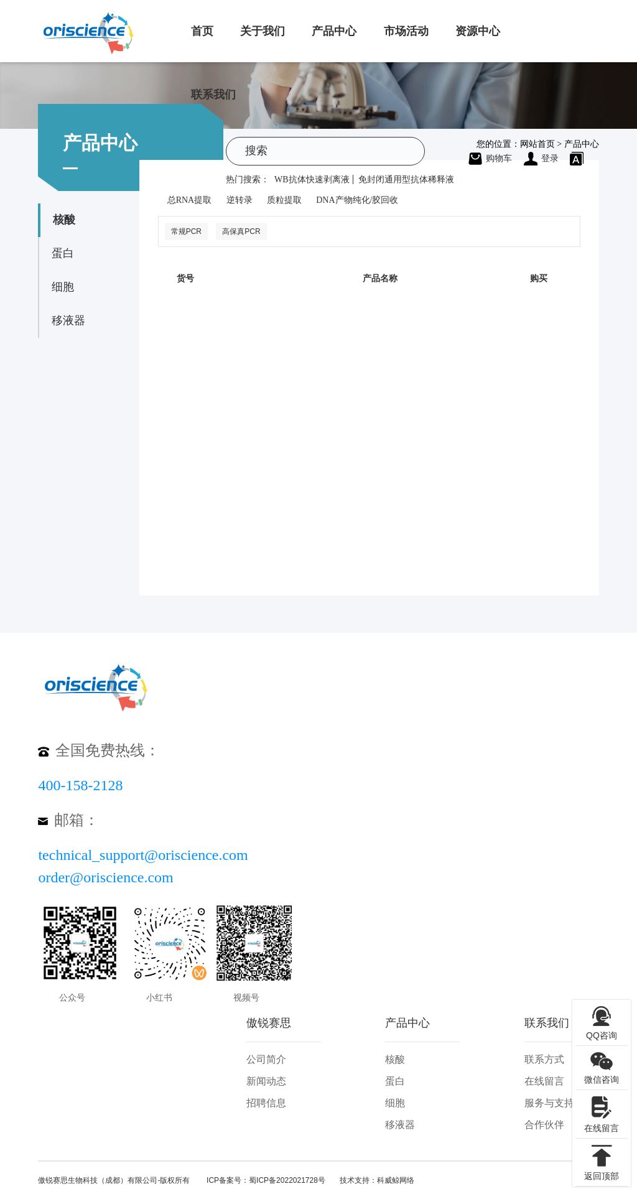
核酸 (64, 219)
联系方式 (544, 1059)
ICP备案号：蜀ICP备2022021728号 (266, 1180)
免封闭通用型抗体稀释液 (406, 179)
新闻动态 (266, 1081)
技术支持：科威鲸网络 (377, 1180)
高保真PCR (241, 231)
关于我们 (262, 31)
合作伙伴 (544, 1124)
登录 (541, 158)
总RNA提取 (189, 200)
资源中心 (477, 31)
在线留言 (544, 1081)
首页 (202, 31)
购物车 (490, 158)
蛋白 (63, 253)
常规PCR (186, 231)
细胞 (63, 287)
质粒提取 (284, 200)
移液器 (68, 320)
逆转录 (239, 200)
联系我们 (213, 94)
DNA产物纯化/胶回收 (357, 200)
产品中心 (334, 31)
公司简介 (266, 1059)
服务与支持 (549, 1103)
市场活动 (406, 31)
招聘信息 (266, 1103)
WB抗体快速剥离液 (312, 179)
